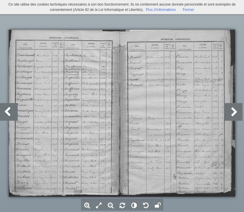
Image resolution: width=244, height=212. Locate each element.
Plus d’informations (161, 10)
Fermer (188, 10)
